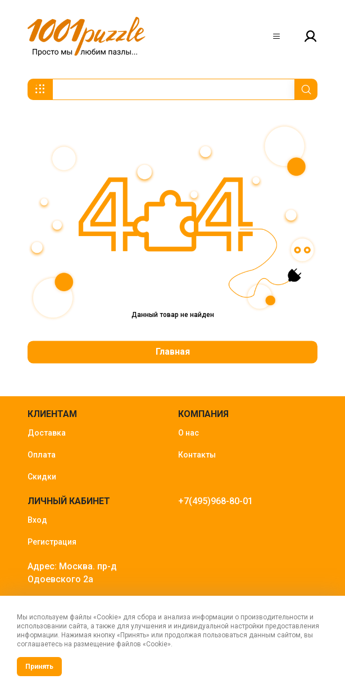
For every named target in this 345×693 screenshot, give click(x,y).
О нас (188, 432)
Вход (37, 519)
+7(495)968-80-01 (215, 501)
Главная (173, 351)
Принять (39, 667)
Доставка (47, 432)
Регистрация (52, 541)
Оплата (42, 454)
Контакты (197, 454)
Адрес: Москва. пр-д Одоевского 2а (72, 573)
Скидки (42, 476)
